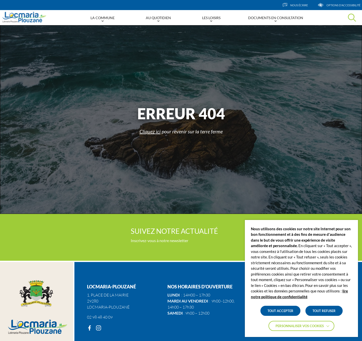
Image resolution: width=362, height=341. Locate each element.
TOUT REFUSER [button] (324, 311)
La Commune (102, 18)
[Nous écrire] (300, 5)
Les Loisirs (211, 18)
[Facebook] (89, 328)
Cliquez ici (150, 131)
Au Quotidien (158, 18)
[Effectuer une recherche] (352, 17)
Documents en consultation (275, 18)
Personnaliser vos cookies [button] (300, 326)
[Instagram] (98, 328)
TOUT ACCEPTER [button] (280, 311)
